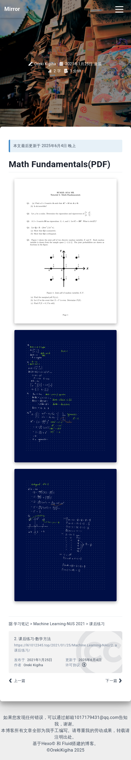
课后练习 (97, 624)
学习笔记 (21, 624)
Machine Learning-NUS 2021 (59, 624)
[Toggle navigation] (119, 9)
